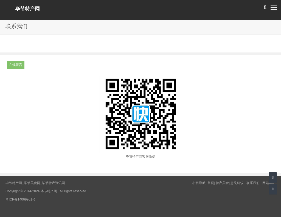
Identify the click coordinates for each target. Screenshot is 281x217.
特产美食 (222, 183)
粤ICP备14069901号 (20, 199)
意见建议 (237, 183)
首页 (210, 183)
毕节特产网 (27, 9)
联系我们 (253, 183)
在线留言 (15, 65)
